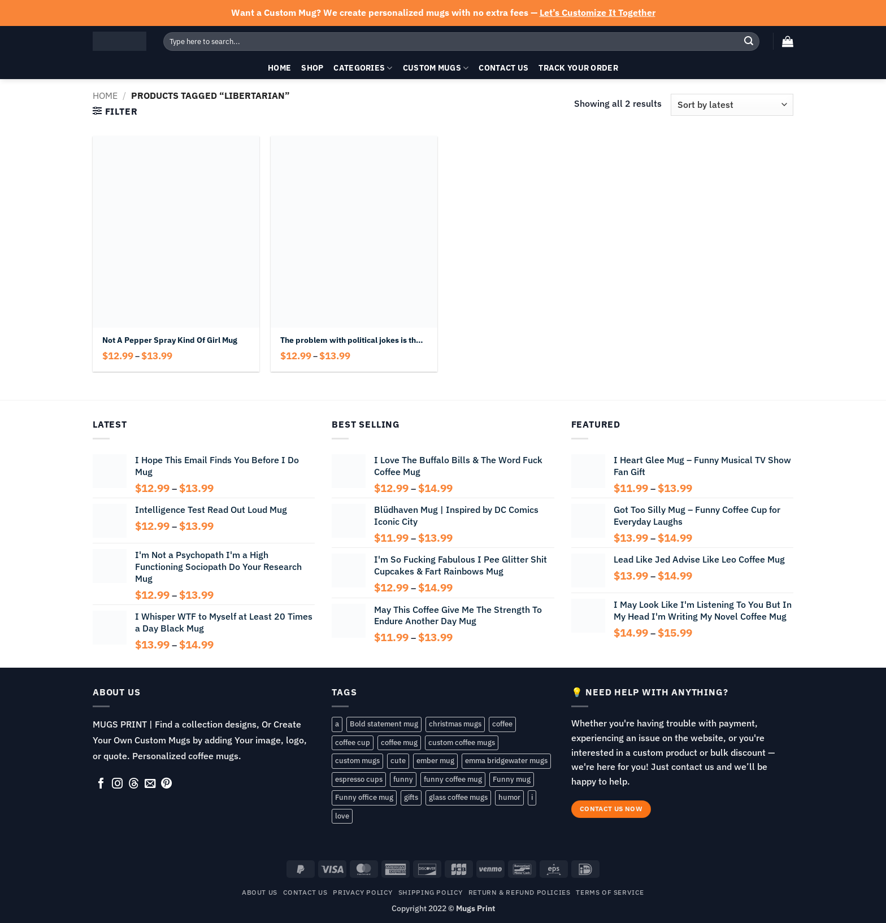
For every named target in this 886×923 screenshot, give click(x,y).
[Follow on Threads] (133, 784)
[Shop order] (732, 105)
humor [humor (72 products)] (509, 797)
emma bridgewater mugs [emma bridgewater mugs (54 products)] (506, 760)
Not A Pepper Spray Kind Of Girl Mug (169, 340)
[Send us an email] (150, 784)
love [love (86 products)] (342, 816)
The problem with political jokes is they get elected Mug (354, 340)
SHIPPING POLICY (430, 891)
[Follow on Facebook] (100, 784)
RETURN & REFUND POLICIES (519, 891)
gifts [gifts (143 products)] (411, 797)
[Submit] (748, 41)
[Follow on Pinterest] (166, 784)
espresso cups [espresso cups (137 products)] (359, 779)
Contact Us (503, 67)
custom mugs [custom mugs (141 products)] (357, 760)
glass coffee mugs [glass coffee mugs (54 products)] (458, 797)
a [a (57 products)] (337, 724)
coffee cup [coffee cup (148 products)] (352, 742)
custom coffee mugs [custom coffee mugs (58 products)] (461, 742)
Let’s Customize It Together (597, 12)
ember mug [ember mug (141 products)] (435, 760)
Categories (362, 67)
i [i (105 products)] (532, 797)
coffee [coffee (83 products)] (502, 724)
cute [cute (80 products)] (398, 760)
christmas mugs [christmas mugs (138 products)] (455, 724)
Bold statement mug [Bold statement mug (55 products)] (384, 724)
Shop (312, 67)
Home (279, 67)
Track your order (578, 67)
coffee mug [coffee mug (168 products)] (399, 742)
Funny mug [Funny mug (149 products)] (512, 779)
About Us (259, 891)
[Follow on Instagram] (117, 784)
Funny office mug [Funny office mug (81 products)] (364, 797)
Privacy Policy (363, 891)
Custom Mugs (436, 67)
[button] (787, 41)
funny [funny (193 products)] (403, 779)
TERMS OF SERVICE (610, 891)
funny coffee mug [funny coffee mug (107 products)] (453, 779)
